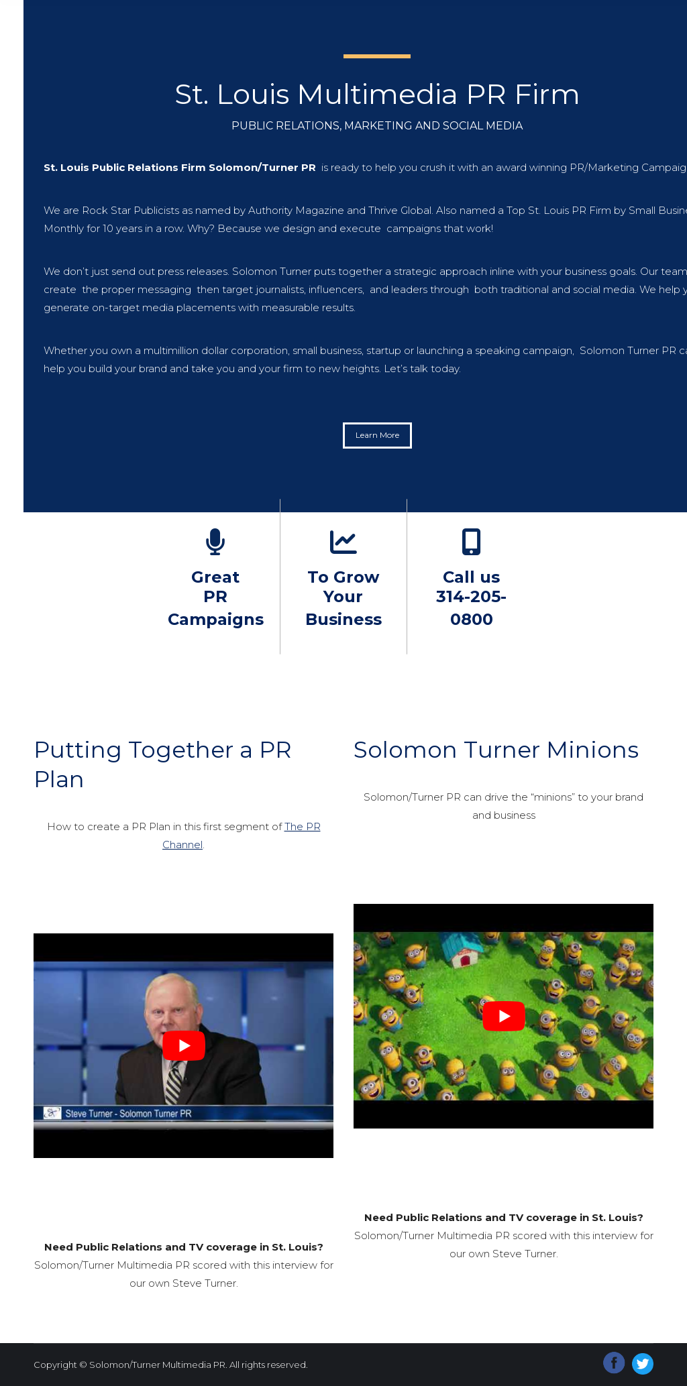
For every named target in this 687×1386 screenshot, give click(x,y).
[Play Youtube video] (183, 1045)
